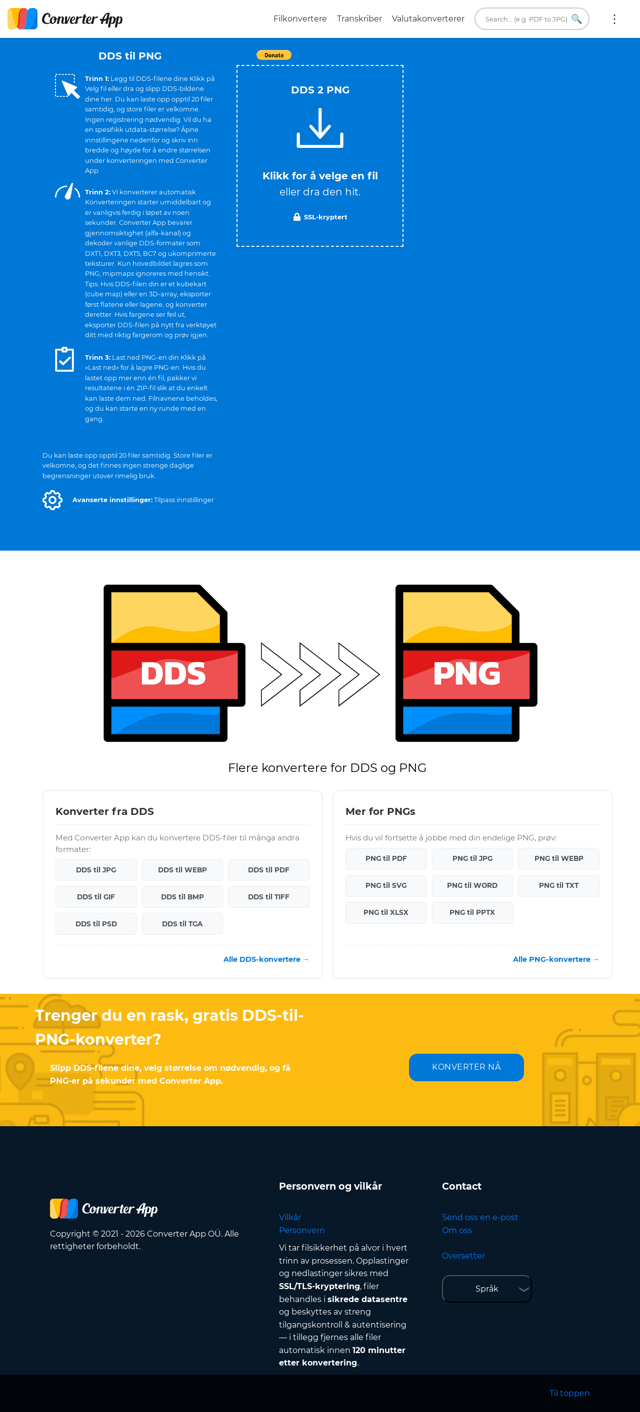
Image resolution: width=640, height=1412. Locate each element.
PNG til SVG (386, 885)
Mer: (614, 19)
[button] (52, 500)
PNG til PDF (386, 858)
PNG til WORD (472, 885)
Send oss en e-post (480, 1217)
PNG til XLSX (386, 912)
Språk (487, 1289)
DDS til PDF (269, 870)
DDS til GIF (96, 897)
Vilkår (290, 1217)
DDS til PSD (96, 924)
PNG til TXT (558, 885)
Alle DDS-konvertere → (267, 959)
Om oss (457, 1230)
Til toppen (570, 1393)
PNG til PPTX (472, 912)
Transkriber (359, 18)
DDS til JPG (96, 870)
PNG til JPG (472, 858)
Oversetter (463, 1256)
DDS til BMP (182, 897)
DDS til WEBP (182, 870)
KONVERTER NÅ (466, 1067)
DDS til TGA (182, 924)
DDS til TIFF (269, 897)
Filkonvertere (300, 18)
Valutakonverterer (428, 18)
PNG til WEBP (559, 858)
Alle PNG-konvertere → (556, 959)
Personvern (302, 1230)
